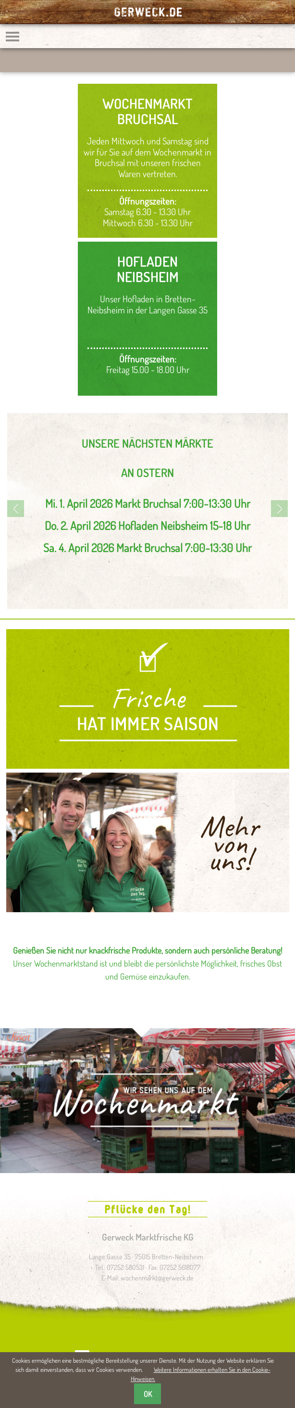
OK (148, 1394)
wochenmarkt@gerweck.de (157, 1277)
